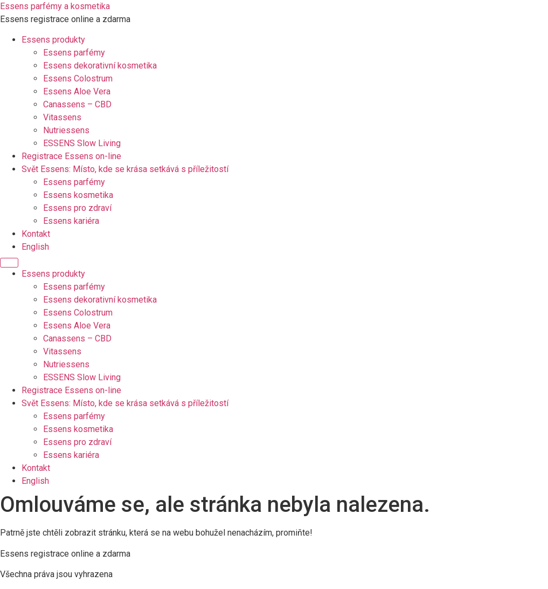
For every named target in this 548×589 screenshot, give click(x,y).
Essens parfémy (74, 52)
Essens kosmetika (78, 195)
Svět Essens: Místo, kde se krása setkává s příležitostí (125, 169)
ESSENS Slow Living (82, 143)
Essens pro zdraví (77, 208)
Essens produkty (53, 40)
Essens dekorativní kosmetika (100, 65)
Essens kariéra (71, 221)
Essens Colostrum (78, 78)
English (35, 247)
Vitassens (62, 117)
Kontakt (36, 234)
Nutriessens (66, 130)
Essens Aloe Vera (76, 91)
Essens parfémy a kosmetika (55, 6)
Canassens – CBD (77, 104)
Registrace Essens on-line (71, 156)
